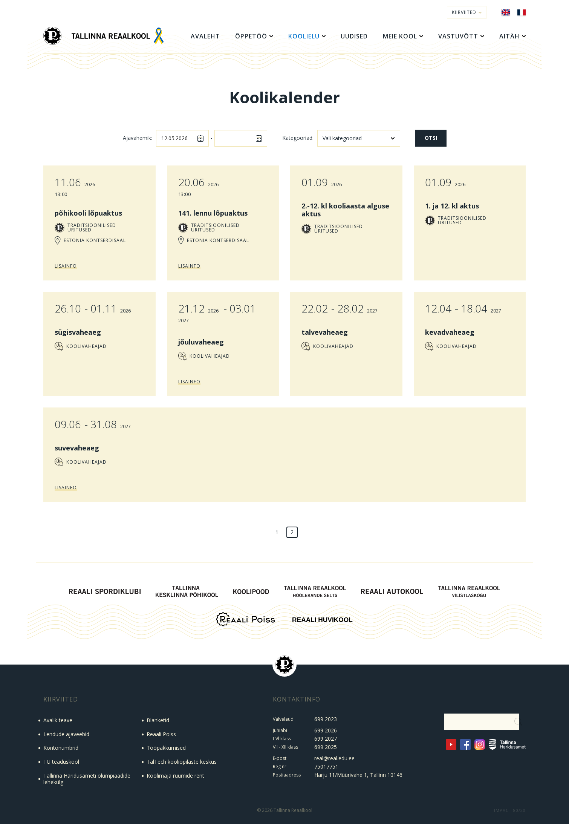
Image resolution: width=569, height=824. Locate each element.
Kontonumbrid (60, 747)
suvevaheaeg (77, 447)
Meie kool (400, 36)
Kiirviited (467, 12)
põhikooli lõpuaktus (88, 212)
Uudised (354, 36)
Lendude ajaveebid (66, 734)
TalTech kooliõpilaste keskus (182, 761)
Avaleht (205, 36)
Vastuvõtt (458, 36)
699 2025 (325, 746)
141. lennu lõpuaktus (213, 212)
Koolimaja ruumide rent (175, 775)
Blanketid (158, 720)
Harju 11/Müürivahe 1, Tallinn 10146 (358, 774)
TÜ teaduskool (61, 761)
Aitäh (509, 36)
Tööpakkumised (166, 747)
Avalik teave (57, 720)
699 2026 (325, 730)
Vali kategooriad (342, 138)
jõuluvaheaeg (201, 341)
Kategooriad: (298, 138)
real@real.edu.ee (334, 758)
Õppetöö (251, 36)
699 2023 (325, 719)
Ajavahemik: (137, 138)
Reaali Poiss (161, 734)
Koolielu (304, 36)
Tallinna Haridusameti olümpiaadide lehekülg (86, 779)
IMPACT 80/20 (510, 810)
